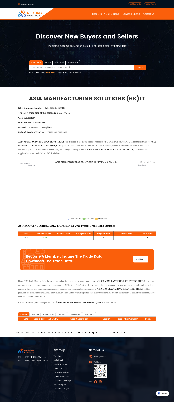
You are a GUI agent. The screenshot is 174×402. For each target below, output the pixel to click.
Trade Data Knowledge (62, 380)
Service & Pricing (131, 14)
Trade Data (97, 14)
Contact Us (148, 14)
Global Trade (58, 360)
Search (140, 67)
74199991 (52, 132)
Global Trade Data (27, 4)
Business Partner (48, 314)
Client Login (135, 4)
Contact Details (89, 314)
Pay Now (150, 4)
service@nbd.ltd (100, 357)
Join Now (141, 259)
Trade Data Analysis (61, 389)
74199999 (62, 132)
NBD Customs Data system (124, 145)
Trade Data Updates (61, 372)
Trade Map (61, 314)
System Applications (61, 376)
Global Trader (112, 14)
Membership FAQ (60, 385)
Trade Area (35, 314)
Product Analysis (74, 314)
